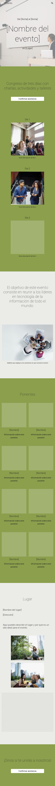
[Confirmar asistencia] (27, 99)
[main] (27, 19)
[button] (2, 3)
